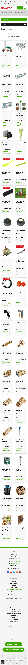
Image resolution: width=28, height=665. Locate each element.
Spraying (14, 581)
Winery (14, 585)
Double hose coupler (6, 411)
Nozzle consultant (14, 644)
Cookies (14, 657)
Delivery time (14, 617)
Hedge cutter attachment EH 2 (20, 261)
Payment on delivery (14, 611)
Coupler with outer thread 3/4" (20, 412)
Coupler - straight (5, 440)
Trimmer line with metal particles (6, 202)
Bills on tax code (14, 621)
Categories (14, 19)
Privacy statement (14, 626)
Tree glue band (6, 55)
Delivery (14, 623)
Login (10, 1)
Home (2, 12)
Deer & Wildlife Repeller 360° (20, 440)
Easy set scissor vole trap (21, 55)
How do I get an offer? (14, 609)
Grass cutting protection (20, 201)
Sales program (8, 12)
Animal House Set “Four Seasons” (6, 529)
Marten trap (19, 84)
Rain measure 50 (21, 142)
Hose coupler (6, 381)
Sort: (9, 33)
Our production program (14, 596)
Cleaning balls (20, 292)
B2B (14, 1)
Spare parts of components (14, 593)
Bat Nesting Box (21, 528)
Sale (14, 636)
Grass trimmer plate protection (7, 292)
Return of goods (14, 619)
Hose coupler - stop (20, 382)
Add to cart (6, 65)
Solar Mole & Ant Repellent (20, 114)
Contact (14, 639)
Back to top (14, 662)
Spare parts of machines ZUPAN (14, 598)
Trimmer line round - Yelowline (6, 173)
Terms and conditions (14, 625)
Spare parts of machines (14, 649)
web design (16, 660)
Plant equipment (14, 583)
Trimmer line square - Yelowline (19, 173)
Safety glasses (6, 84)
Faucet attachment (19, 352)
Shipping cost (14, 615)
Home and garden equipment (20, 12)
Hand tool (14, 587)
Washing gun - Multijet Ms (6, 323)
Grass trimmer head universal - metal (21, 232)
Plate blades (6, 260)
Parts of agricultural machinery (14, 591)
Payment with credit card (14, 613)
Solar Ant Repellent (19, 469)
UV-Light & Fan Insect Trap (7, 499)
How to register (14, 607)
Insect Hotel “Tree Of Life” (20, 499)
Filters (14, 24)
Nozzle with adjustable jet (6, 352)
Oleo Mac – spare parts (14, 594)
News (14, 637)
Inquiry (4, 124)
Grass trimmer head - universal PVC (7, 232)
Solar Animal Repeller (6, 469)
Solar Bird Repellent (5, 143)
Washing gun (20, 322)
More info (5, 182)
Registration (4, 1)
